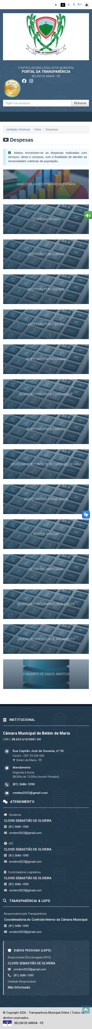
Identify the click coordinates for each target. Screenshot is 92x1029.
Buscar (80, 103)
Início (38, 129)
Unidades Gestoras (18, 129)
